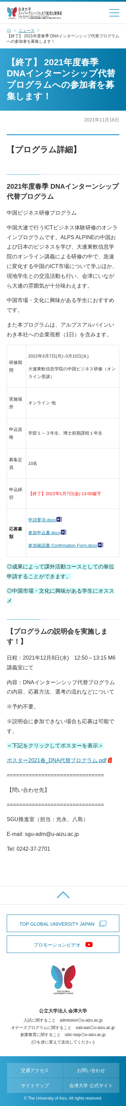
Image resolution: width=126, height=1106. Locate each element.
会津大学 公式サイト (91, 1085)
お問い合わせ (91, 1070)
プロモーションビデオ (57, 945)
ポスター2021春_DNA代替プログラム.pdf (57, 760)
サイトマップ (35, 1085)
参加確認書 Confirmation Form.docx (62, 545)
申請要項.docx (42, 519)
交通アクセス (35, 1070)
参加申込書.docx (44, 532)
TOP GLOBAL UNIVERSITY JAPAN (56, 924)
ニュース (26, 30)
